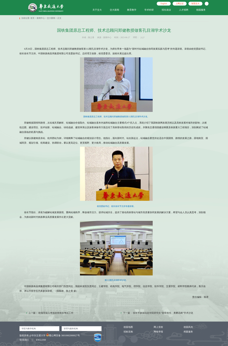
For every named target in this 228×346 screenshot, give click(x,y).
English (164, 3)
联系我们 (24, 340)
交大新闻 (114, 10)
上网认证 (180, 3)
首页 (32, 18)
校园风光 (185, 327)
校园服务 (201, 10)
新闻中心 (41, 18)
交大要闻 (51, 18)
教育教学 (131, 10)
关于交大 (97, 10)
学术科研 (149, 10)
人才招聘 (183, 10)
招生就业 (166, 10)
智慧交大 (195, 3)
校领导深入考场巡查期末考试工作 (55, 313)
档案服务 (185, 331)
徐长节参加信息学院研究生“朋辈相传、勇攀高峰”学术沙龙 (163, 313)
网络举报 (155, 331)
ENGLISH (41, 340)
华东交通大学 (39, 335)
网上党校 (155, 327)
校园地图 (125, 327)
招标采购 (125, 331)
